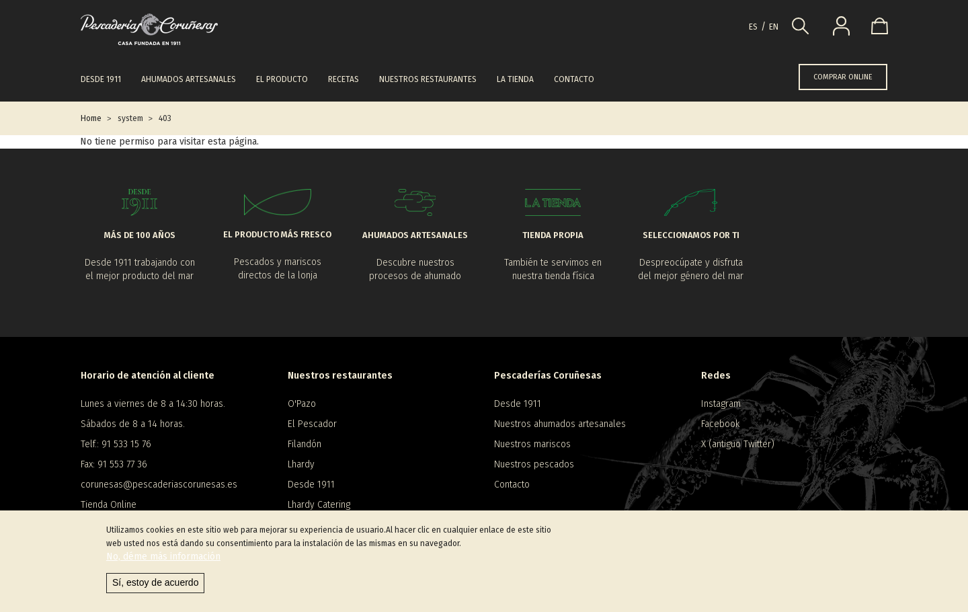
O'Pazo (302, 404)
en (773, 27)
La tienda (515, 79)
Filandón (304, 444)
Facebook (720, 424)
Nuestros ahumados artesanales (560, 424)
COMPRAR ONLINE (843, 77)
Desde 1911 (101, 79)
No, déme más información (163, 557)
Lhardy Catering (319, 504)
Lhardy (301, 464)
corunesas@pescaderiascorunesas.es (159, 484)
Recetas (343, 79)
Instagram (721, 404)
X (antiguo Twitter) (737, 444)
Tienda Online (108, 504)
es (753, 27)
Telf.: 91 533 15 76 (116, 444)
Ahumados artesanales (188, 79)
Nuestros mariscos (532, 444)
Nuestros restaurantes (428, 79)
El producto (282, 79)
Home (91, 118)
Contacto (574, 79)
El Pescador (312, 424)
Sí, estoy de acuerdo (155, 583)
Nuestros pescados (534, 464)
